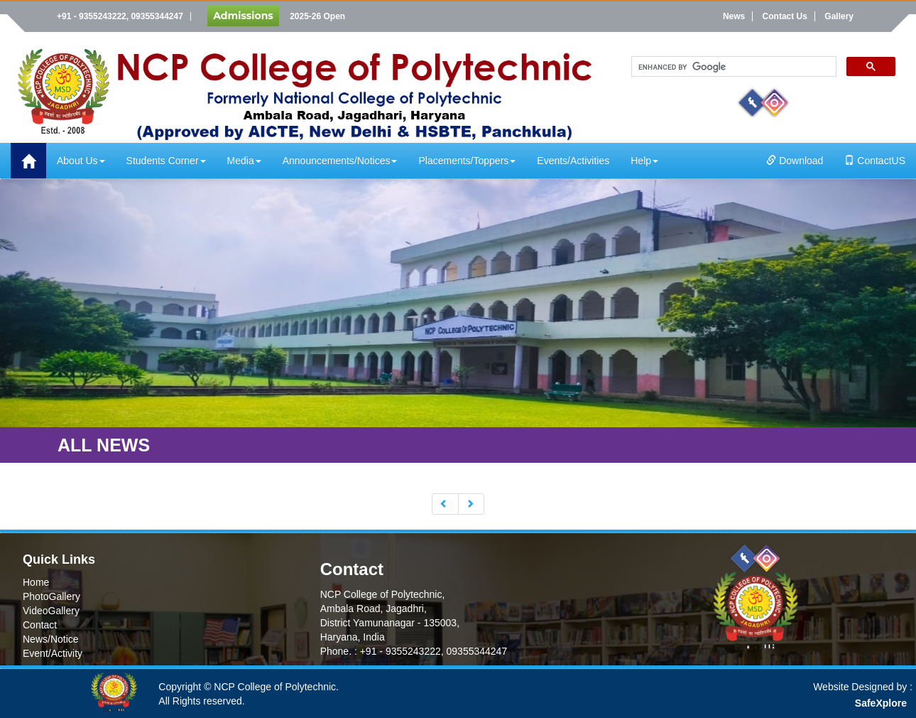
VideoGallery (51, 610)
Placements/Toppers (467, 160)
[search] (732, 66)
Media (244, 160)
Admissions (243, 15)
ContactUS (874, 160)
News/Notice (51, 639)
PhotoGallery (51, 596)
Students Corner (166, 160)
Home (36, 582)
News (734, 16)
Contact (40, 625)
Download (794, 160)
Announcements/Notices (340, 160)
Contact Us (785, 16)
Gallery (839, 16)
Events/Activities (573, 160)
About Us (81, 160)
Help (644, 160)
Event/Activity (52, 653)
